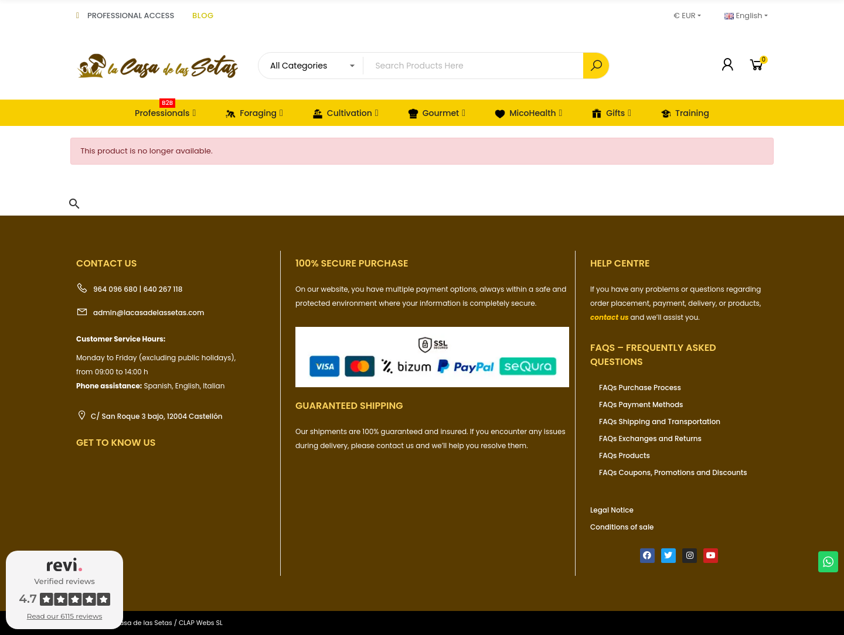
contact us (609, 317)
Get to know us (115, 442)
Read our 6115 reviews (65, 616)
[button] (74, 204)
